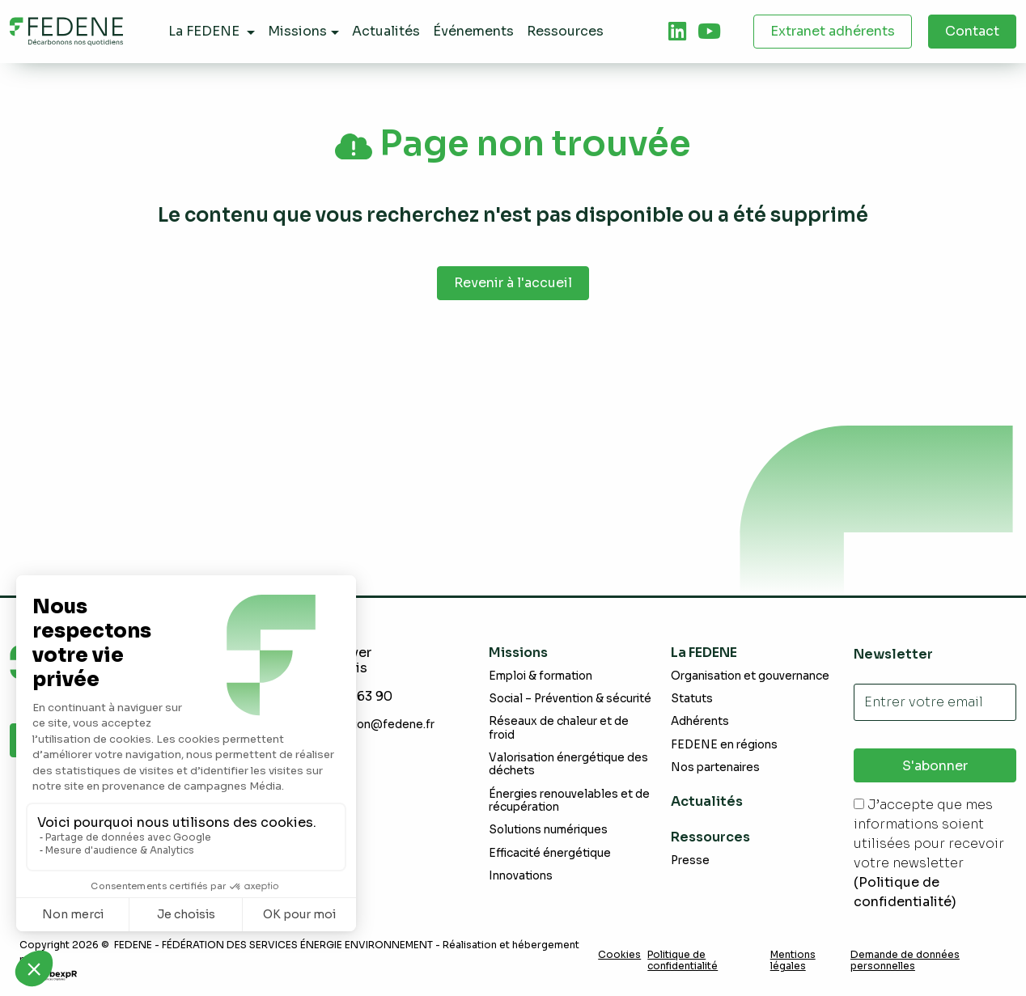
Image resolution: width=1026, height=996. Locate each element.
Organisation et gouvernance (750, 676)
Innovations (521, 876)
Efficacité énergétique (550, 853)
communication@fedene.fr (361, 724)
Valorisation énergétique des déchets (568, 764)
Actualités (707, 801)
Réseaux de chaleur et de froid (559, 727)
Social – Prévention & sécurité (570, 699)
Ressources (710, 837)
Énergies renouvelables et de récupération (569, 800)
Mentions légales (793, 960)
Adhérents (700, 721)
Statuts (692, 699)
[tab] (677, 31)
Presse (690, 860)
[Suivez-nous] (677, 32)
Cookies (619, 954)
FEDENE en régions (724, 745)
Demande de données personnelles (905, 960)
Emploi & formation (540, 676)
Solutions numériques (548, 830)
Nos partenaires (715, 767)
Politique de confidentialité (682, 960)
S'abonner (935, 765)
